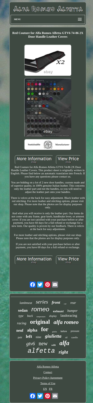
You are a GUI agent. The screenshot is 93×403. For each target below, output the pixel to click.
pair (20, 337)
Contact (47, 372)
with (53, 345)
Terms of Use (47, 383)
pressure (75, 331)
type (20, 315)
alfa (64, 343)
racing (21, 323)
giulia (54, 331)
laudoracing (68, 315)
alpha (32, 330)
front (56, 302)
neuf (19, 330)
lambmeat (26, 303)
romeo (40, 309)
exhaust (58, 311)
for (44, 329)
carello (74, 337)
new (43, 343)
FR (50, 388)
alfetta (41, 351)
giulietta (53, 336)
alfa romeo (66, 322)
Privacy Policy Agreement (47, 377)
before (64, 331)
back (30, 315)
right (63, 352)
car (65, 304)
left (29, 336)
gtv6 (30, 343)
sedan (23, 310)
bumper (72, 311)
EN (45, 388)
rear (73, 303)
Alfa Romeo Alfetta (48, 366)
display (53, 316)
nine (38, 337)
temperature (41, 317)
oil (66, 337)
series (42, 302)
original (40, 321)
